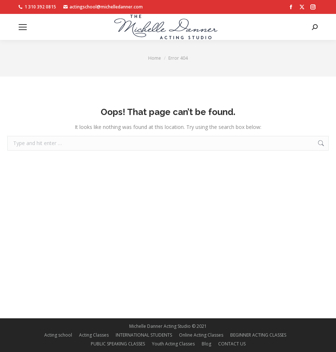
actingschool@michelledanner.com (103, 7)
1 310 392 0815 (37, 7)
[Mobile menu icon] (22, 27)
